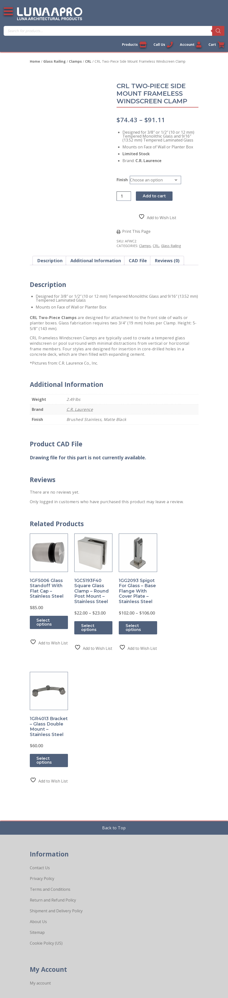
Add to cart (154, 196)
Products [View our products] (134, 45)
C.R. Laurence (79, 409)
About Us (38, 791)
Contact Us (40, 737)
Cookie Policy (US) (46, 813)
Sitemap (37, 802)
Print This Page (137, 231)
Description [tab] (50, 260)
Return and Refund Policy (53, 770)
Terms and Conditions (50, 759)
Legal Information (88, 982)
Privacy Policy (42, 748)
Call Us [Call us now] (163, 45)
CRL (88, 61)
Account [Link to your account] (190, 45)
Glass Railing (54, 61)
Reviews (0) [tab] (167, 260)
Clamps (75, 61)
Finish (123, 179)
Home (35, 61)
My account (40, 853)
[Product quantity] (124, 196)
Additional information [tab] (95, 260)
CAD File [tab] (138, 260)
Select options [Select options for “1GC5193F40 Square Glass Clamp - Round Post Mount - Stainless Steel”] (88, 626)
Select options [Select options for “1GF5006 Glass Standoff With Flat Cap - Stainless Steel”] (44, 621)
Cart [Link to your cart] (216, 45)
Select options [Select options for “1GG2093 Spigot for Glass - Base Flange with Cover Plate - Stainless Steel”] (131, 626)
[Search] (218, 31)
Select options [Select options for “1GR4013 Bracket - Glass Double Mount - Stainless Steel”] (175, 621)
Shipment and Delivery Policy (56, 781)
